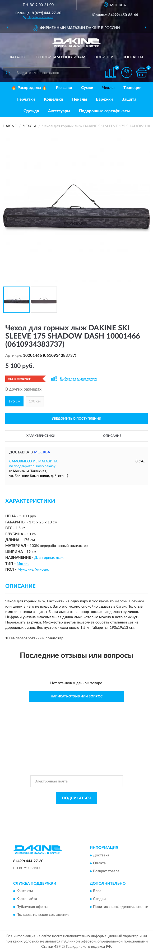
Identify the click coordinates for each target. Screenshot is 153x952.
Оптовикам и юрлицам (60, 57)
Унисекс (42, 569)
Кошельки (53, 99)
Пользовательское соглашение (42, 915)
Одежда (31, 111)
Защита (129, 99)
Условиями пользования (72, 814)
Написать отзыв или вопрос (77, 696)
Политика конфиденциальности (120, 907)
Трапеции (132, 88)
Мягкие (23, 564)
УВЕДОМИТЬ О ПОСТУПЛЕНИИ (76, 418)
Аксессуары (59, 111)
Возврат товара (106, 871)
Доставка (101, 855)
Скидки (99, 899)
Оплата (99, 863)
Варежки (104, 99)
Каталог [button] (18, 57)
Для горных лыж (48, 558)
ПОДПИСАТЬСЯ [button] (76, 798)
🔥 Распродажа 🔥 (29, 88)
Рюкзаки (64, 88)
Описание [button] (112, 435)
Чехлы (108, 88)
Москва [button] (42, 452)
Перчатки (26, 99)
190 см (35, 401)
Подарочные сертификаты (104, 111)
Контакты (133, 57)
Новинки (104, 57)
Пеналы (79, 99)
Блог (97, 891)
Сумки (87, 88)
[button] (38, 16)
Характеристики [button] (40, 435)
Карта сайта (26, 899)
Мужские (25, 569)
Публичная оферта (32, 907)
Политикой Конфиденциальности (102, 810)
